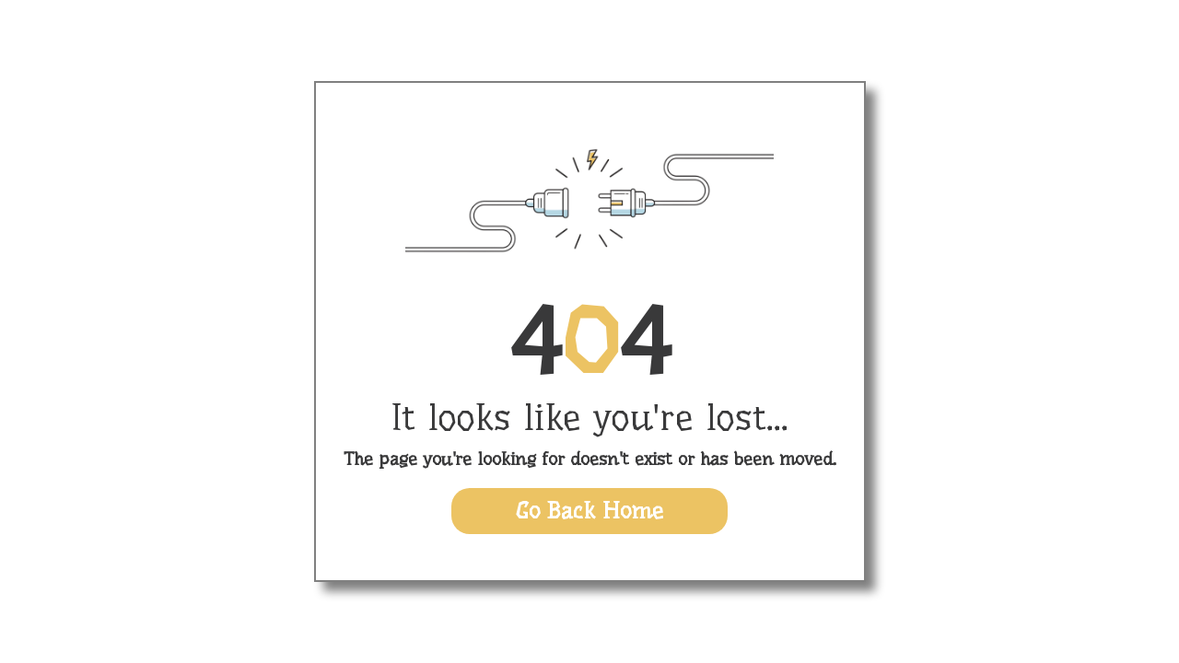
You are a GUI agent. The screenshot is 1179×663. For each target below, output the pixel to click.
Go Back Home (589, 510)
